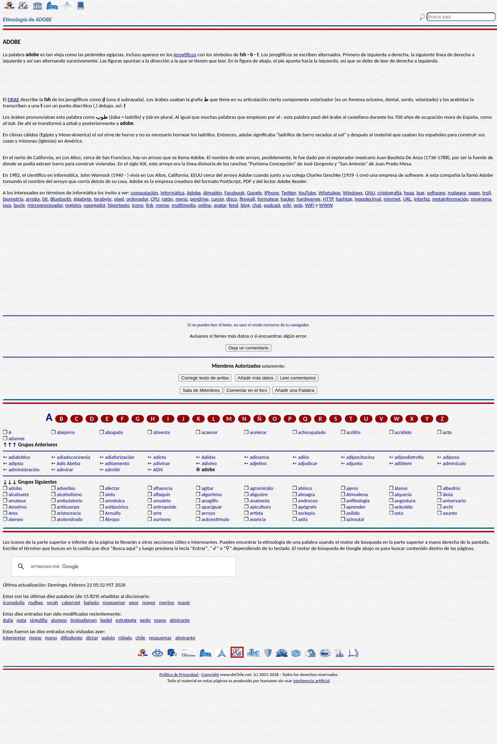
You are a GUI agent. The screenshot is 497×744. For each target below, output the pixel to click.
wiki (287, 205)
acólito (353, 432)
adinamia (259, 457)
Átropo (112, 519)
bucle (19, 205)
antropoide (164, 507)
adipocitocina (360, 457)
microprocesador (45, 205)
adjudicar (308, 463)
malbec (35, 602)
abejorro (66, 432)
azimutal (355, 519)
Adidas (209, 457)
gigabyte (82, 199)
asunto (450, 513)
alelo (110, 494)
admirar (65, 469)
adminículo (454, 463)
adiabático (19, 457)
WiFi (309, 205)
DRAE (13, 99)
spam (474, 193)
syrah (52, 602)
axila (303, 519)
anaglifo (210, 500)
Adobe (194, 193)
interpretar (14, 638)
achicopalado (311, 432)
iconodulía (14, 602)
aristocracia (69, 513)
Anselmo (17, 507)
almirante (180, 620)
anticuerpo (68, 507)
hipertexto (118, 205)
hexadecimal (368, 199)
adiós (303, 457)
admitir (112, 469)
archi (448, 507)
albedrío (451, 488)
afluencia (162, 488)
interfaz (422, 199)
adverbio (66, 488)
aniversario (454, 500)
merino (166, 602)
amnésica (115, 500)
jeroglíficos (185, 54)
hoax (409, 193)
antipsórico (116, 507)
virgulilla (38, 620)
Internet (391, 199)
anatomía (260, 500)
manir (184, 602)
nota (21, 620)
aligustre (258, 494)
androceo (308, 500)
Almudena (357, 494)
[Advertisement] (248, 261)
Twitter (288, 193)
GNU (370, 193)
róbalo (125, 638)
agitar (208, 488)
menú (181, 199)
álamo (401, 488)
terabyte (102, 199)
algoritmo (212, 494)
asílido (353, 513)
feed (233, 205)
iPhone (271, 193)
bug (421, 193)
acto (447, 432)
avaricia (257, 519)
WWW (325, 205)
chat (256, 205)
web (298, 205)
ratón (167, 199)
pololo (108, 638)
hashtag (344, 199)
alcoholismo (69, 494)
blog (245, 205)
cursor (217, 199)
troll (486, 193)
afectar (112, 488)
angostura (405, 500)
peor (133, 602)
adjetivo (258, 463)
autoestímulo (216, 519)
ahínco (305, 488)
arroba (33, 199)
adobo (15, 488)
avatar (220, 205)
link (149, 205)
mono (35, 638)
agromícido (261, 488)
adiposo (451, 457)
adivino (209, 463)
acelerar (258, 432)
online (204, 205)
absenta (161, 432)
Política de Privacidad (179, 674)
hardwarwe (308, 199)
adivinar (161, 463)
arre (157, 513)
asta (398, 513)
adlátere (403, 463)
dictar (92, 638)
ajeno (352, 488)
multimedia (184, 205)
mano (160, 620)
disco (231, 199)
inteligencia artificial (311, 680)
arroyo (208, 513)
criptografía (389, 193)
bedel (106, 620)
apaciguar (212, 507)
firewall (247, 199)
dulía (8, 620)
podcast (272, 205)
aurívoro (162, 519)
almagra (306, 494)
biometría (13, 199)
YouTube (307, 193)
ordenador (137, 199)
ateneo (15, 519)
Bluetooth (60, 199)
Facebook (234, 193)
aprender (356, 507)
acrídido (402, 432)
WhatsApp (330, 193)
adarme (16, 438)
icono (137, 205)
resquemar (114, 602)
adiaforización (119, 457)
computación (144, 193)
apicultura (260, 507)
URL (407, 199)
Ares (13, 513)
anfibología (358, 500)
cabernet (70, 602)
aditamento (117, 463)
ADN (158, 469)
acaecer (210, 432)
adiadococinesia (73, 457)
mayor (149, 602)
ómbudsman (83, 620)
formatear (267, 199)
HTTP (328, 199)
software (436, 193)
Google (254, 193)
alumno (59, 620)
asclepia (306, 513)
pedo (145, 620)
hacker (287, 199)
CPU (154, 199)
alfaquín (161, 494)
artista (256, 513)
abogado (114, 432)
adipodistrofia (408, 457)
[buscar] (122, 566)
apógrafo (307, 507)
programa (481, 199)
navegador (94, 205)
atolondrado (69, 519)
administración (23, 469)
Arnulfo (112, 513)
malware (457, 193)
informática (172, 193)
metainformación (450, 199)
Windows (353, 193)
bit (45, 199)
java (7, 205)
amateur (17, 500)
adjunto (354, 463)
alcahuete (18, 494)
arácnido (403, 507)
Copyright (210, 674)
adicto (159, 457)
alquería (403, 494)
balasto (91, 602)
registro (73, 205)
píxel (119, 199)
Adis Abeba (68, 463)
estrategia (126, 620)
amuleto (162, 500)
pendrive (199, 199)
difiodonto (72, 638)
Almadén (212, 193)
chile (141, 638)
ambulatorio (69, 500)
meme (162, 205)
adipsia (15, 463)
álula (448, 494)
